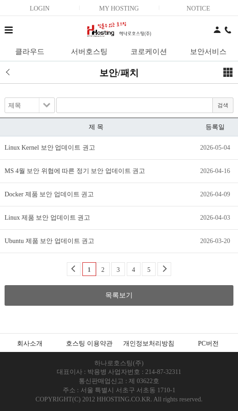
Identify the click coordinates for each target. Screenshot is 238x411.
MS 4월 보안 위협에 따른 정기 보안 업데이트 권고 (75, 171)
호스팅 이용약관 (89, 343)
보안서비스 (208, 51)
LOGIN (40, 8)
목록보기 (119, 295)
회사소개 (30, 343)
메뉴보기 (228, 72)
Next (164, 269)
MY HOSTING (119, 8)
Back (74, 269)
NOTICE (198, 8)
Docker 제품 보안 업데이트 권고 (49, 194)
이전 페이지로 (11, 72)
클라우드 (29, 51)
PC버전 (208, 343)
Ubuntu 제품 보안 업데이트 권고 (49, 241)
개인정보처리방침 (148, 343)
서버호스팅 (89, 51)
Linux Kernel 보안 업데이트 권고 (50, 147)
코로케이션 (148, 51)
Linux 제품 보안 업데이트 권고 (47, 217)
